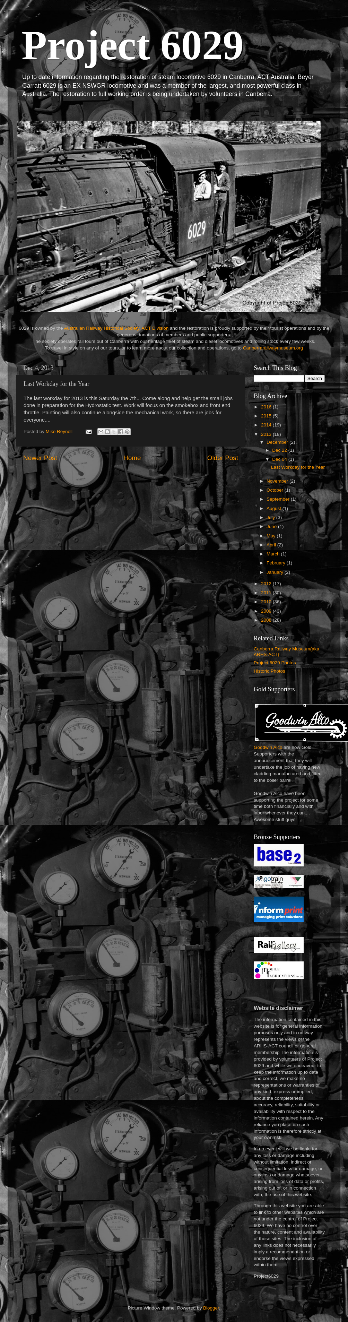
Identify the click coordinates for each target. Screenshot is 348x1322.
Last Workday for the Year (298, 467)
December (278, 442)
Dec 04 (280, 459)
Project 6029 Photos (275, 662)
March (274, 553)
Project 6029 (132, 45)
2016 (267, 406)
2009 (267, 611)
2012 (267, 583)
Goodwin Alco (268, 747)
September (279, 499)
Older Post (222, 457)
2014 (267, 424)
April (272, 544)
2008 (267, 620)
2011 (267, 592)
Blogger (211, 1308)
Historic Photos (269, 671)
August (274, 508)
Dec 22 (280, 450)
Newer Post (40, 457)
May (272, 535)
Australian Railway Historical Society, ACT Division (116, 328)
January (276, 572)
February (277, 562)
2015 (267, 415)
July (271, 517)
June (272, 526)
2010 (267, 601)
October (276, 490)
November (278, 481)
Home (132, 457)
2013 (267, 434)
